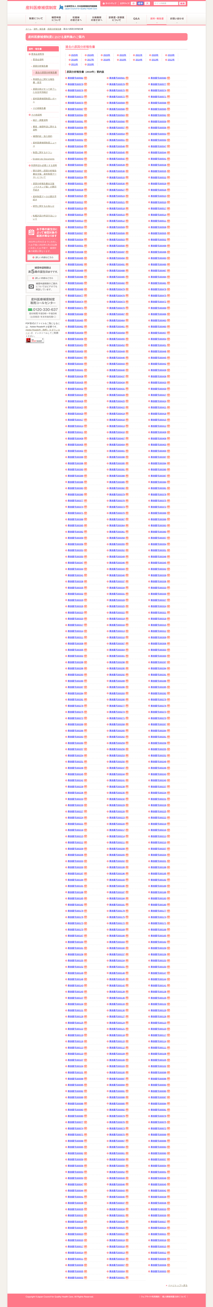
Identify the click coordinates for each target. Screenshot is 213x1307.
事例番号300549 (77, 146)
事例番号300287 (77, 687)
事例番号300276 (160, 705)
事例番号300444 (77, 364)
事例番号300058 (119, 1159)
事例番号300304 (119, 650)
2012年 (171, 59)
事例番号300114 (160, 1041)
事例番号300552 (77, 140)
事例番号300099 (160, 1072)
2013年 (155, 59)
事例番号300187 (119, 892)
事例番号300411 (77, 432)
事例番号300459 (77, 332)
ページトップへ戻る (178, 1285)
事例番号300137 (77, 997)
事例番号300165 (160, 935)
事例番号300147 (160, 973)
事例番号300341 (77, 575)
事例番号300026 (77, 1228)
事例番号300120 (160, 1029)
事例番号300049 (119, 1178)
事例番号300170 (77, 929)
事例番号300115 (119, 1041)
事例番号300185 (77, 898)
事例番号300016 (119, 1246)
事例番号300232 (119, 799)
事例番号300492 (77, 264)
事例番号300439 (160, 370)
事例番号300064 (119, 1147)
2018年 (74, 59)
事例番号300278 (77, 705)
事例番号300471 (77, 308)
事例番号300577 (160, 84)
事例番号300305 (77, 650)
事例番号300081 (160, 1109)
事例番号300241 (119, 780)
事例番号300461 (119, 326)
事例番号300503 (119, 239)
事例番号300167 (77, 935)
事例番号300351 (160, 550)
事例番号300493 (160, 258)
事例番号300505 (160, 233)
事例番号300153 (160, 960)
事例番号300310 (119, 637)
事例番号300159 (160, 948)
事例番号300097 (119, 1078)
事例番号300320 (77, 618)
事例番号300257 (77, 749)
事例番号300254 (77, 755)
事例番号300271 (119, 718)
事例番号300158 (77, 954)
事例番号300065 (77, 1147)
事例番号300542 (119, 158)
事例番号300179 (77, 911)
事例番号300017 (77, 1246)
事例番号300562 (160, 115)
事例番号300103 (119, 1066)
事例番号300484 (160, 277)
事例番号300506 (119, 233)
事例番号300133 (119, 1004)
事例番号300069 (160, 1134)
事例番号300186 (160, 892)
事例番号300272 (77, 718)
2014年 (139, 59)
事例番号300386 (77, 482)
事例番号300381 (160, 488)
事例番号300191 (77, 886)
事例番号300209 (77, 848)
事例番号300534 (77, 177)
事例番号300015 (160, 1246)
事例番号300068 (77, 1140)
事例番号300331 (119, 594)
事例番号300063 (160, 1147)
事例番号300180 (160, 904)
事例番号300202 (119, 861)
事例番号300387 (160, 475)
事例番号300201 (160, 861)
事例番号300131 (77, 1010)
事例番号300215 (77, 836)
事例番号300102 (160, 1066)
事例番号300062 (77, 1153)
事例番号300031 (119, 1215)
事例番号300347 (77, 562)
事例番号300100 (119, 1072)
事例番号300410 (119, 432)
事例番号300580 (160, 78)
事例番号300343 (119, 569)
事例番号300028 (119, 1221)
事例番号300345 (160, 562)
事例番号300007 (119, 1265)
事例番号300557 (119, 127)
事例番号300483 (77, 283)
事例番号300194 (77, 879)
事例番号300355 (119, 544)
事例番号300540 (77, 165)
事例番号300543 (77, 158)
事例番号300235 (119, 792)
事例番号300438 (77, 376)
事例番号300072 (160, 1128)
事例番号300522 (77, 202)
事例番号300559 (160, 121)
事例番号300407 (119, 438)
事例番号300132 (160, 1004)
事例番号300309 (160, 637)
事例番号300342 (160, 569)
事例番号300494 (119, 258)
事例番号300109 (119, 1053)
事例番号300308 (77, 643)
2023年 (106, 55)
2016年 (106, 59)
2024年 (90, 55)
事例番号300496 (160, 252)
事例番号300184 (119, 898)
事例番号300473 (119, 301)
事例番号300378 (160, 494)
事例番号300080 (77, 1116)
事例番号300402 (77, 451)
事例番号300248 (77, 768)
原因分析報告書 (54, 29)
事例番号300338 (77, 581)
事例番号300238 (119, 786)
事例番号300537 (77, 171)
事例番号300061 (119, 1153)
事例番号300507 (77, 233)
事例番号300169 (119, 929)
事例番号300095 (77, 1085)
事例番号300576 (77, 90)
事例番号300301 (119, 656)
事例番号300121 (119, 1029)
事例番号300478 (160, 289)
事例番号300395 (119, 463)
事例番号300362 (77, 531)
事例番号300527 (119, 189)
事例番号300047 (77, 1184)
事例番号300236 (77, 792)
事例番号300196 (119, 873)
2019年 (171, 55)
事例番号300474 (77, 301)
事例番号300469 (160, 308)
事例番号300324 (160, 606)
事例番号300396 (77, 463)
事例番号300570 (77, 103)
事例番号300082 (119, 1109)
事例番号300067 (119, 1140)
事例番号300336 (160, 581)
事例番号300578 (119, 84)
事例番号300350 (77, 556)
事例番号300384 (160, 482)
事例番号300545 (119, 152)
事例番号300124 (119, 1022)
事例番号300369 (160, 513)
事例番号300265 (119, 730)
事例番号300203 (77, 861)
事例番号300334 (119, 587)
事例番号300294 (160, 668)
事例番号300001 (119, 1277)
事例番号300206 (77, 855)
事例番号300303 (160, 650)
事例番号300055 (119, 1165)
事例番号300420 (77, 413)
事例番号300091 (119, 1091)
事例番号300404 (119, 444)
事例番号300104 (77, 1066)
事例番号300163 (119, 942)
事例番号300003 (160, 1271)
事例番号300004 (119, 1271)
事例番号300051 (160, 1172)
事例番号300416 (119, 419)
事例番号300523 (160, 196)
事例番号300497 (119, 252)
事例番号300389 (77, 475)
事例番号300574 (160, 90)
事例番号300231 (160, 799)
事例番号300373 (119, 506)
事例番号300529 (160, 183)
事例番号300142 (119, 985)
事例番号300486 (77, 277)
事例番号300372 (160, 506)
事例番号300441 (77, 370)
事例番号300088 (119, 1097)
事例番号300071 (77, 1134)
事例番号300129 (160, 1010)
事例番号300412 (160, 426)
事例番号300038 (77, 1203)
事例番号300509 (119, 227)
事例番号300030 (160, 1215)
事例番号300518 (119, 208)
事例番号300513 (77, 221)
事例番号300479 (119, 289)
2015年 (122, 59)
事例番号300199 (119, 867)
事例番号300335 (77, 587)
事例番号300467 (119, 314)
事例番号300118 (119, 1035)
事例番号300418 (160, 413)
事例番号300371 (77, 513)
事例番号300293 (77, 674)
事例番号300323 (77, 612)
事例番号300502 (160, 239)
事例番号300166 (119, 935)
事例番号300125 (77, 1022)
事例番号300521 (119, 202)
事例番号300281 (77, 699)
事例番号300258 (160, 743)
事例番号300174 (160, 917)
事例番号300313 (119, 631)
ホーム (29, 29)
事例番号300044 (77, 1190)
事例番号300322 (119, 612)
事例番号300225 (160, 811)
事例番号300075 (160, 1122)
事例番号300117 (160, 1035)
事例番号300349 (119, 556)
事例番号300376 (119, 500)
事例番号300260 (77, 743)
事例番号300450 (77, 351)
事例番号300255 (160, 749)
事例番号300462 (77, 326)
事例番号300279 (160, 699)
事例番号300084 (160, 1103)
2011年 (74, 64)
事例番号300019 (119, 1240)
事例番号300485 (119, 277)
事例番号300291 (160, 674)
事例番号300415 (160, 419)
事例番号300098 (77, 1078)
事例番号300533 (119, 177)
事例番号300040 (119, 1196)
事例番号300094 (119, 1085)
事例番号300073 (119, 1128)
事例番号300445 (160, 357)
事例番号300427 (160, 395)
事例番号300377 (77, 500)
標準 (140, 3)
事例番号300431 (119, 388)
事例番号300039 (160, 1196)
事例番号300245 (77, 774)
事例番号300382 (119, 488)
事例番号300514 (160, 214)
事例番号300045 (160, 1184)
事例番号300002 (77, 1277)
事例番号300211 (119, 842)
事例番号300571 (160, 96)
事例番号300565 (160, 109)
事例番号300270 (160, 718)
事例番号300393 (77, 469)
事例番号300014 (77, 1252)
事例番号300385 (119, 482)
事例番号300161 (77, 948)
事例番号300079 (119, 1116)
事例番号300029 (77, 1221)
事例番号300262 (119, 736)
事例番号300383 (77, 488)
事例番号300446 (119, 357)
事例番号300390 (160, 469)
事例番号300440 (119, 370)
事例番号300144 (160, 979)
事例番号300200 (77, 867)
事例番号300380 (77, 494)
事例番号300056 (77, 1165)
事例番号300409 (160, 432)
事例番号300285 (160, 687)
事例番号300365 (77, 525)
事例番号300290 (77, 681)
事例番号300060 (160, 1153)
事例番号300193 (119, 879)
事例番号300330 (160, 594)
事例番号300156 (160, 954)
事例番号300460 (160, 326)
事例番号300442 (160, 364)
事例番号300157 (119, 954)
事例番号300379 (119, 494)
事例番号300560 (119, 121)
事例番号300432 (77, 388)
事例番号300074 (77, 1128)
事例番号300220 (119, 823)
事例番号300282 (160, 693)
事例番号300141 (160, 985)
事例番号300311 (77, 637)
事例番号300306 (160, 643)
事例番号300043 (119, 1190)
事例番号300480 (77, 289)
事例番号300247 (119, 768)
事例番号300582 (77, 78)
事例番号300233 (77, 799)
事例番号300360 (160, 531)
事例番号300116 (77, 1041)
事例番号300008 (77, 1265)
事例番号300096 (160, 1078)
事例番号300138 (160, 991)
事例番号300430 (160, 388)
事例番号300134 (77, 1004)
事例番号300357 (160, 538)
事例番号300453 (77, 345)
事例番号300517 (160, 208)
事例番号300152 (77, 967)
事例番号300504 (77, 239)
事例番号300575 (119, 90)
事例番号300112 (119, 1047)
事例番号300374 (77, 506)
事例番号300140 (77, 991)
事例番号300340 (119, 575)
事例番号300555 (77, 133)
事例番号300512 (119, 221)
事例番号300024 (160, 1228)
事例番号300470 (119, 308)
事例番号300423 (77, 407)
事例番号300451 (160, 345)
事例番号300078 (160, 1116)
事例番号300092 (77, 1091)
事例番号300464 (119, 320)
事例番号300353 (77, 550)
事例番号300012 (160, 1252)
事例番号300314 (77, 631)
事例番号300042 (160, 1190)
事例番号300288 (160, 681)
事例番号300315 (160, 625)
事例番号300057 (160, 1159)
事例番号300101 (77, 1072)
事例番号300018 (160, 1240)
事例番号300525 (77, 196)
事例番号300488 (119, 270)
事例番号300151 (119, 967)
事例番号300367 (119, 519)
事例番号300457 (160, 332)
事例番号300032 (77, 1215)
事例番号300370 (119, 513)
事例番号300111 (160, 1047)
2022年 (122, 55)
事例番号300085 (119, 1103)
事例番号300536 (119, 171)
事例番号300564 (77, 115)
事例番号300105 (160, 1060)
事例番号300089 (77, 1097)
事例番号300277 (119, 705)
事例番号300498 (77, 252)
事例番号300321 (160, 612)
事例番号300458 (119, 332)
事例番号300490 (160, 264)
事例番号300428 (119, 395)
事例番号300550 (160, 140)
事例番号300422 (119, 407)
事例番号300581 (119, 78)
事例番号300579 (77, 84)
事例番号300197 (77, 873)
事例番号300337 (119, 581)
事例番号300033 (160, 1209)
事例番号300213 (160, 836)
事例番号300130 (119, 1010)
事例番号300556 (160, 127)
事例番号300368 (77, 519)
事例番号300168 (160, 929)
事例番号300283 (119, 693)
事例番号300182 (77, 904)
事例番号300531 (77, 183)
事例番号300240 (160, 780)
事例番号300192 (160, 879)
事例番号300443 (119, 364)
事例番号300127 (119, 1016)
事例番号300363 (160, 525)
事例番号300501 (77, 245)
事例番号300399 (77, 457)
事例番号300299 (77, 662)
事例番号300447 (77, 357)
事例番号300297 (160, 662)
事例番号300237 (160, 786)
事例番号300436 (160, 376)
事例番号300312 (160, 631)
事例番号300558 (77, 127)
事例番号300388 (119, 475)
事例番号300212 (77, 842)
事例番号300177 (160, 911)
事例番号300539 (119, 165)
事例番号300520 (160, 202)
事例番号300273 (160, 712)
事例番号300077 (77, 1122)
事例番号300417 (77, 419)
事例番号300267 (160, 724)
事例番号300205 (119, 855)
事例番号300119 (77, 1035)
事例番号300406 (160, 438)
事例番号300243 (160, 774)
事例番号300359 (77, 538)
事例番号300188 (77, 892)
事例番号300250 (119, 761)
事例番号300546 (77, 152)
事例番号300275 (77, 712)
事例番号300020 (77, 1240)
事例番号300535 (160, 171)
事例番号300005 (77, 1271)
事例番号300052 (119, 1172)
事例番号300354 (160, 544)
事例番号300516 (77, 214)
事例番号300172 (119, 923)
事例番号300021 (160, 1234)
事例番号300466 (160, 314)
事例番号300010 (119, 1259)
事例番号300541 (160, 158)
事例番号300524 (119, 196)
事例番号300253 (119, 755)
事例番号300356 (77, 544)
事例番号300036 (160, 1203)
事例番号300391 (119, 469)
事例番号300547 (160, 146)
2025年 (74, 55)
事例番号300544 (160, 152)
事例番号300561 (77, 121)
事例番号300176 (77, 917)
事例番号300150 (160, 967)
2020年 (155, 55)
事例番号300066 (160, 1140)
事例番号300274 (119, 712)
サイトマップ (109, 3)
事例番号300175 (119, 917)
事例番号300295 (119, 668)
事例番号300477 (77, 295)
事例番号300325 (119, 606)
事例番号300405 (77, 444)
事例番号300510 (77, 227)
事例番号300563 (119, 115)
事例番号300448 (160, 351)
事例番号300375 (160, 500)
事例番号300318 (160, 618)
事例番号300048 (160, 1178)
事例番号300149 (77, 973)
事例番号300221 (77, 823)
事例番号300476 (119, 295)
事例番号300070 (119, 1134)
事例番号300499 (160, 245)
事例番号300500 (119, 245)
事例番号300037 (119, 1203)
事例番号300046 (119, 1184)
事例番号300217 (119, 830)
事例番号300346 (119, 562)
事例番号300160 (119, 948)
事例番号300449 (119, 351)
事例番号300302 (77, 656)
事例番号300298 (119, 662)
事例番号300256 (119, 749)
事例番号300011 (77, 1259)
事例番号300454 (160, 339)
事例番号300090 (160, 1091)
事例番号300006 (160, 1265)
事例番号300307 (119, 643)
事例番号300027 (160, 1221)
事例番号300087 (160, 1097)
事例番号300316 (119, 625)
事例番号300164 (77, 942)
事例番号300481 (160, 283)
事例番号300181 (119, 904)
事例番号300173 (77, 923)
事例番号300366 (160, 519)
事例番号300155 (77, 960)
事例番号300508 (160, 227)
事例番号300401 (119, 451)
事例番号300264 (160, 730)
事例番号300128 (77, 1016)
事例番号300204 (160, 855)
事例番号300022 (119, 1234)
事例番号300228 (160, 805)
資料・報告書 (39, 29)
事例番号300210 (160, 842)
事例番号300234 (160, 792)
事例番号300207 (160, 848)
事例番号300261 (160, 736)
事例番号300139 (119, 991)
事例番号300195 (160, 873)
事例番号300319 (119, 618)
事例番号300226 (119, 811)
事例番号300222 (160, 817)
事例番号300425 (119, 401)
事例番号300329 (77, 600)
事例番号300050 (77, 1178)
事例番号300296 (77, 668)
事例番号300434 (119, 382)
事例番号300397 (160, 457)
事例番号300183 (160, 898)
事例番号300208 (119, 848)
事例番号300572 (119, 96)
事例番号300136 (119, 997)
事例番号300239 (77, 786)
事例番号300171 (160, 923)
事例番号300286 (119, 687)
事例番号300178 (119, 911)
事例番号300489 (77, 270)
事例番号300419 (119, 413)
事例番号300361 (119, 531)
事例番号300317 (77, 625)
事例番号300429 (77, 395)
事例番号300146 (77, 979)
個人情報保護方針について (174, 1297)
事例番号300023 (77, 1234)
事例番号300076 (119, 1122)
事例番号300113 (77, 1047)
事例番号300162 (160, 942)
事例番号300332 (77, 594)
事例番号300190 (119, 886)
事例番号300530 (119, 183)
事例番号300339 (160, 575)
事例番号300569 (119, 103)
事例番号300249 (160, 761)
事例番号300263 (77, 736)
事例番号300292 (119, 674)
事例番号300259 (119, 743)
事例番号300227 (77, 811)
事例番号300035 (77, 1209)
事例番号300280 (119, 699)
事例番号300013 (119, 1252)
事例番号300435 (77, 382)
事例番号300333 (160, 587)
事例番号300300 (160, 656)
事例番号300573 (77, 96)
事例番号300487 (160, 270)
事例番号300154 (119, 960)
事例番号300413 (119, 426)
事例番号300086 (77, 1103)
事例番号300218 (77, 830)
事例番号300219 (160, 823)
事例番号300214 (119, 836)
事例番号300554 (119, 133)
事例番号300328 (119, 600)
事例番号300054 (160, 1165)
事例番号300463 (160, 320)
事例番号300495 (77, 258)
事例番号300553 (160, 133)
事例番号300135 (160, 997)
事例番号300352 (119, 550)
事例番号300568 (160, 103)
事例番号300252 (160, 755)
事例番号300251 (77, 761)
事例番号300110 (77, 1053)
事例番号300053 (77, 1172)
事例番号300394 (160, 463)
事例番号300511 (160, 221)
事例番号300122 (77, 1029)
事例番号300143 (77, 985)
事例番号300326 (77, 606)
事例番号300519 (77, 208)
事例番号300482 (119, 283)
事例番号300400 (160, 451)
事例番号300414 (77, 426)
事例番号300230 (77, 805)
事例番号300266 (77, 730)
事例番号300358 (119, 538)
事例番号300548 (119, 146)
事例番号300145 (119, 979)
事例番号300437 (119, 376)
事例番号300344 (77, 569)
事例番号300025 (119, 1228)
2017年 (90, 59)
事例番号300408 (77, 438)
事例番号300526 (160, 189)
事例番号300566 (119, 109)
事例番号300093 (160, 1085)
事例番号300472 (160, 301)
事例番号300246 (160, 768)
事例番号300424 (160, 401)
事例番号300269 (77, 724)
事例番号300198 (160, 867)
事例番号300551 (119, 140)
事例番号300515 (119, 214)
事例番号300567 (77, 109)
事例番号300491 (119, 264)
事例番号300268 (119, 724)
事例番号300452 (119, 345)
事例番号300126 (160, 1016)
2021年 (139, 55)
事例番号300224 (77, 817)
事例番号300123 (160, 1022)
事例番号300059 (77, 1159)
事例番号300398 (119, 457)
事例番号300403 (160, 444)
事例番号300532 (160, 177)
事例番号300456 (77, 339)
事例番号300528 (77, 189)
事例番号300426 (77, 401)
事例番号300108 (160, 1053)
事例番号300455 (119, 339)
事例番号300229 (119, 805)
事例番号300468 (77, 314)
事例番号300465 (77, 320)
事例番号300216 (160, 830)
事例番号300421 (160, 407)
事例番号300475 (160, 295)
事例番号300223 (119, 817)
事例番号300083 (77, 1109)
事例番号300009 (160, 1259)
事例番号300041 (77, 1196)
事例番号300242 (77, 780)
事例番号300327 (160, 600)
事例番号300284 (77, 693)
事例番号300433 (160, 382)
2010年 (90, 64)
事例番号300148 (119, 973)
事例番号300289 (119, 681)
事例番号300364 (119, 525)
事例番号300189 (160, 886)
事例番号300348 (160, 556)
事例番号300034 (119, 1209)
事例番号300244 (119, 774)
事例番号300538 (160, 165)
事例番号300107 (77, 1060)
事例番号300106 (119, 1060)
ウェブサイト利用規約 (150, 1297)
